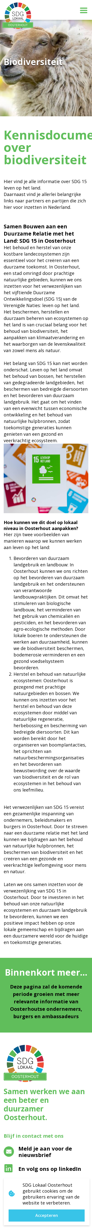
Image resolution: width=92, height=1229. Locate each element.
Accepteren (46, 1215)
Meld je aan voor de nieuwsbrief (38, 1151)
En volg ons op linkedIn (42, 1168)
